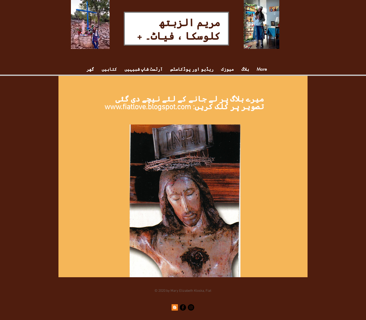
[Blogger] (175, 307)
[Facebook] (183, 307)
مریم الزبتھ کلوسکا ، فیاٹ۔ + (178, 28)
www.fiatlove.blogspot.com (147, 107)
